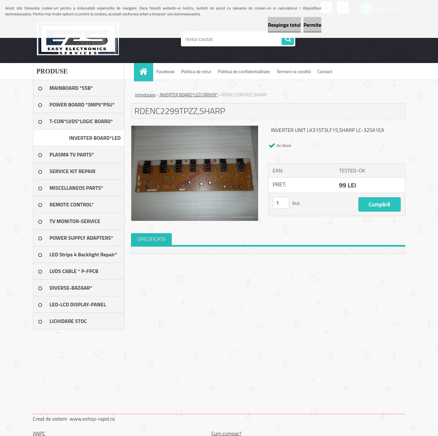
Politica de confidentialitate (244, 71)
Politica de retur (196, 71)
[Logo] (78, 39)
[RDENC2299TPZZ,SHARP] (194, 128)
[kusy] (281, 203)
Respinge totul (259, 25)
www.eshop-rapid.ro (92, 419)
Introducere (145, 94)
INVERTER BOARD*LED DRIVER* (188, 94)
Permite (304, 25)
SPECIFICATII (152, 239)
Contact (324, 71)
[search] (288, 39)
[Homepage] (145, 71)
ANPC (39, 433)
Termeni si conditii (293, 71)
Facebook (165, 71)
